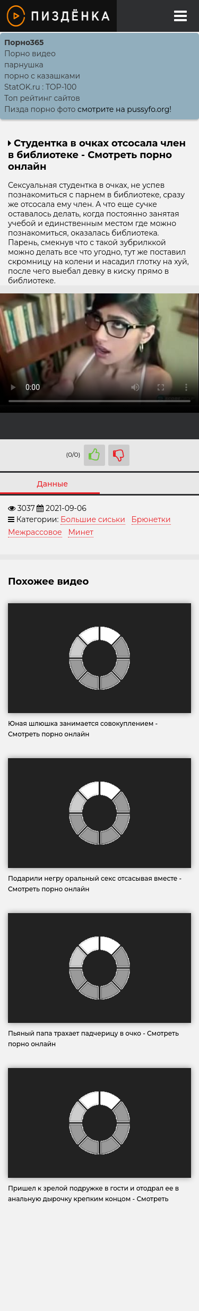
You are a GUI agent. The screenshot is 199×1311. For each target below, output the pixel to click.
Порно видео (30, 53)
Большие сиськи (92, 519)
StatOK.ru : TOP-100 (40, 87)
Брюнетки (151, 519)
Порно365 (24, 42)
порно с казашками (42, 76)
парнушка (24, 65)
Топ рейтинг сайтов (42, 98)
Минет (80, 532)
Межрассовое (35, 532)
